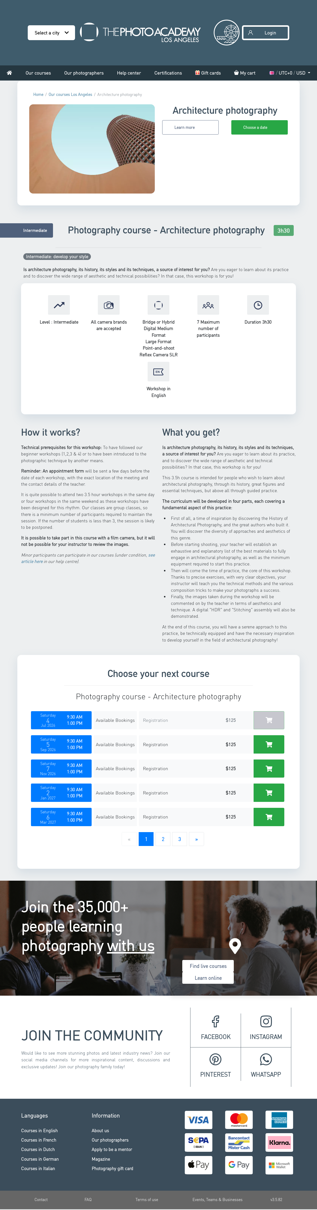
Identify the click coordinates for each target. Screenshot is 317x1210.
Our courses (38, 73)
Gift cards (208, 73)
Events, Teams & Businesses (217, 1199)
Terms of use (146, 1199)
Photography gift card (112, 1168)
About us (100, 1130)
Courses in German (40, 1159)
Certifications (168, 73)
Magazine (101, 1159)
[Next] (196, 839)
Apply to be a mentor (112, 1149)
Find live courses (208, 966)
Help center (129, 73)
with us (131, 945)
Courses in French (38, 1140)
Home (38, 94)
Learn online (208, 978)
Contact (41, 1199)
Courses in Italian (38, 1168)
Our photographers (84, 73)
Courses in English (39, 1130)
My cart (244, 73)
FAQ (87, 1199)
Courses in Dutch (38, 1149)
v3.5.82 (276, 1199)
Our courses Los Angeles (70, 94)
